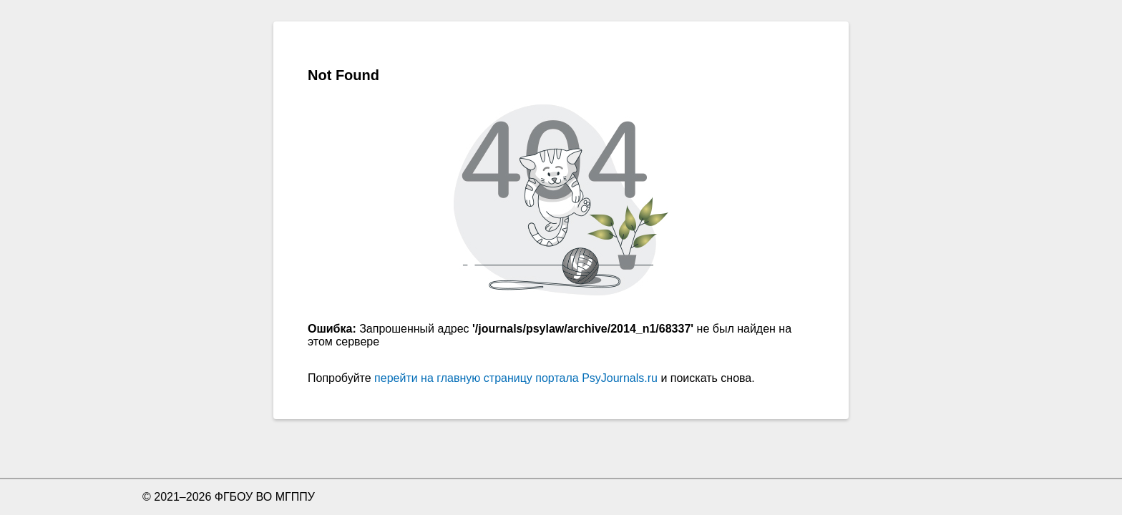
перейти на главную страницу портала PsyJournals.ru (516, 378)
